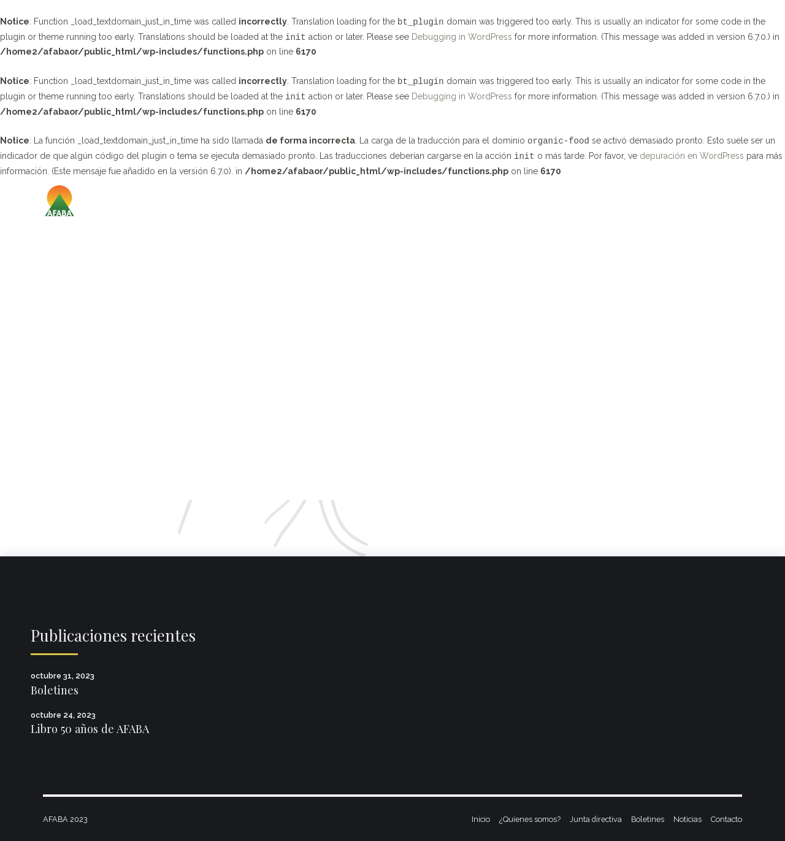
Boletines (54, 689)
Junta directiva (596, 819)
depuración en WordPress (692, 156)
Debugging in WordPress (462, 37)
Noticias (687, 819)
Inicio (481, 819)
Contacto (726, 819)
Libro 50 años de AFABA (90, 728)
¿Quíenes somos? (530, 819)
